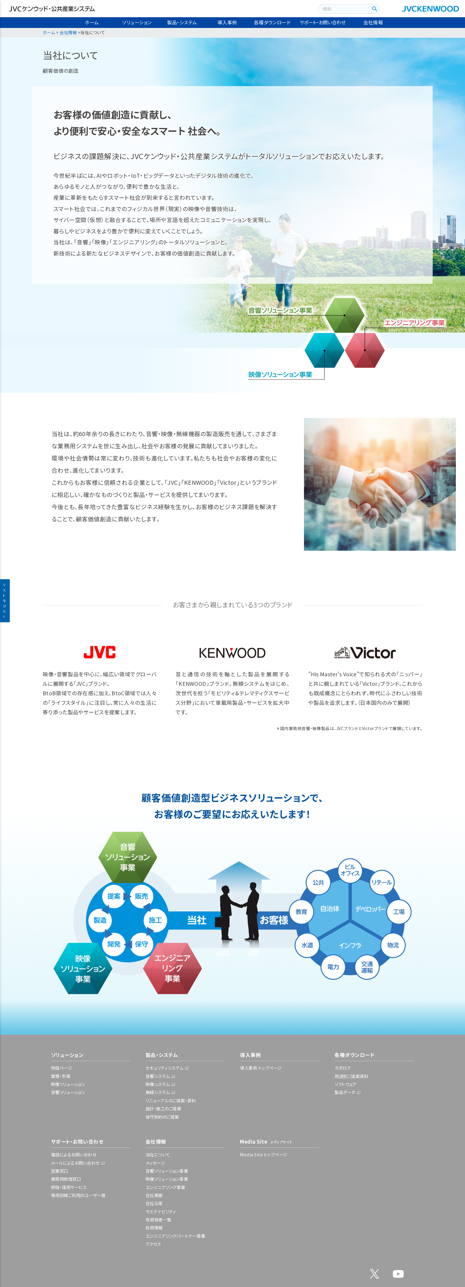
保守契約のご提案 (162, 1117)
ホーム (92, 22)
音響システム (158, 1076)
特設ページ (61, 1068)
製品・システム (182, 22)
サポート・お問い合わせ (323, 22)
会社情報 (373, 22)
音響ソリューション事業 (167, 1171)
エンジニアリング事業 (165, 1187)
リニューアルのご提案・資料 (171, 1100)
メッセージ (155, 1163)
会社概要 (154, 1195)
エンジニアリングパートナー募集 (176, 1236)
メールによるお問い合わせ (75, 1163)
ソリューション (137, 22)
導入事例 (227, 22)
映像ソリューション (68, 1084)
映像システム (158, 1084)
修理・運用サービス (69, 1187)
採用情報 (154, 1227)
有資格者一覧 (158, 1219)
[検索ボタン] (374, 8)
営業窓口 (59, 1171)
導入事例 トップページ (261, 1068)
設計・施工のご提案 (163, 1108)
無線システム (158, 1092)
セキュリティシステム (165, 1068)
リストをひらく (5, 600)
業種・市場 (61, 1076)
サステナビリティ (161, 1211)
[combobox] (343, 8)
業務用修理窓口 (66, 1179)
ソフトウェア (345, 1084)
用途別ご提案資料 (351, 1076)
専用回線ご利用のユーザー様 (78, 1195)
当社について (158, 1154)
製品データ (345, 1092)
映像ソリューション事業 (167, 1179)
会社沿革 (154, 1203)
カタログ (343, 1068)
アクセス (153, 1244)
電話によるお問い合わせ (73, 1154)
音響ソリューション (68, 1092)
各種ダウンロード (272, 22)
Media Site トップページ (263, 1154)
